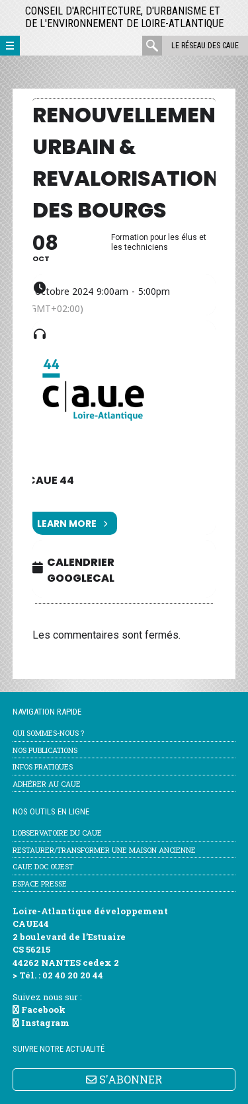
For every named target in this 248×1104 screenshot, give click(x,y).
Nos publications (45, 750)
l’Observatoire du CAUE (57, 833)
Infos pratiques (43, 766)
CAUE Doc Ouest (43, 866)
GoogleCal (80, 578)
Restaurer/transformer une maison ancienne (104, 850)
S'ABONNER (124, 1079)
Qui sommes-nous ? (48, 733)
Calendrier (80, 563)
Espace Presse (40, 883)
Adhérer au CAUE (47, 784)
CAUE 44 (50, 480)
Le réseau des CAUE (205, 45)
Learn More (72, 523)
